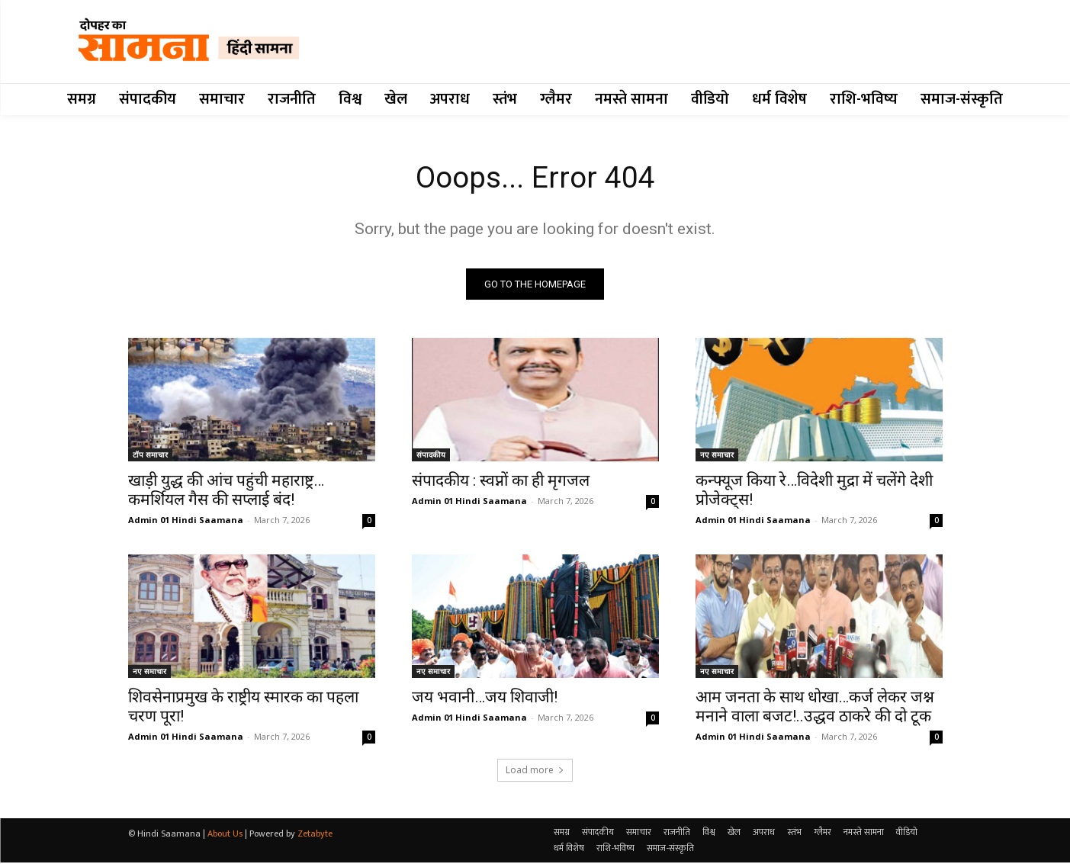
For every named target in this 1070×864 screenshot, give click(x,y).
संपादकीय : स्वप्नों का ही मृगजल (501, 482)
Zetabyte (315, 835)
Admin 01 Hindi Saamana (185, 521)
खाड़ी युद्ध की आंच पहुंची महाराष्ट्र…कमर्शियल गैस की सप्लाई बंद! (226, 491)
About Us (225, 835)
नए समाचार (717, 456)
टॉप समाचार (150, 456)
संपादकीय (430, 456)
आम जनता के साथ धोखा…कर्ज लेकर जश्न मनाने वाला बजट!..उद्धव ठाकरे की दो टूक (815, 708)
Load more (535, 771)
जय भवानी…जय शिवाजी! (484, 698)
